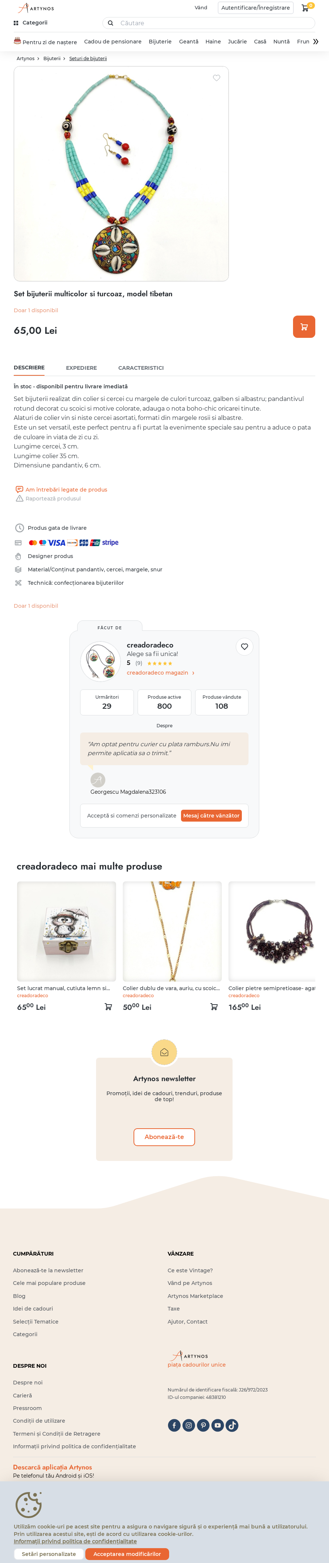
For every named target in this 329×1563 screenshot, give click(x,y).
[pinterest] (203, 1425)
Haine (213, 42)
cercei (114, 569)
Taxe (174, 1309)
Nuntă (281, 42)
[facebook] (174, 1425)
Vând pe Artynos (190, 1283)
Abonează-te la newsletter (48, 1270)
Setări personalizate (49, 1554)
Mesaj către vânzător (211, 815)
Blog (19, 1296)
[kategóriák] (31, 22)
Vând (201, 7)
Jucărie (237, 42)
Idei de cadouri (33, 1309)
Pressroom (27, 1408)
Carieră (22, 1395)
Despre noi (28, 1383)
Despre (164, 725)
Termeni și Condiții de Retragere (57, 1433)
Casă (260, 42)
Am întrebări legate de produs (60, 489)
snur (156, 569)
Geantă (188, 42)
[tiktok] (232, 1425)
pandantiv (90, 569)
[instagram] (188, 1425)
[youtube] (217, 1425)
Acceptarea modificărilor (127, 1554)
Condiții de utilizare (39, 1421)
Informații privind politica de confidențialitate (74, 1446)
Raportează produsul (47, 498)
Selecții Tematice (36, 1321)
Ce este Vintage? (190, 1270)
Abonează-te (164, 1137)
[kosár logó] (305, 7)
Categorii (25, 1334)
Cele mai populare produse (49, 1283)
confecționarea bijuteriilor (89, 583)
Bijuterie (160, 42)
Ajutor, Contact (188, 1321)
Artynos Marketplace (195, 1296)
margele (136, 569)
